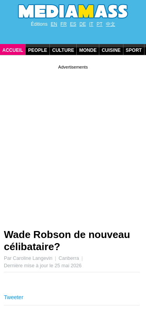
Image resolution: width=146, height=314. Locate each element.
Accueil (12, 50)
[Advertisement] (73, 144)
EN (54, 24)
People (37, 50)
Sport (134, 50)
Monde (88, 50)
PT (99, 24)
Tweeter (13, 297)
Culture (63, 50)
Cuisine (111, 50)
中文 (110, 24)
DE (82, 24)
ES (73, 24)
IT (91, 24)
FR (63, 24)
